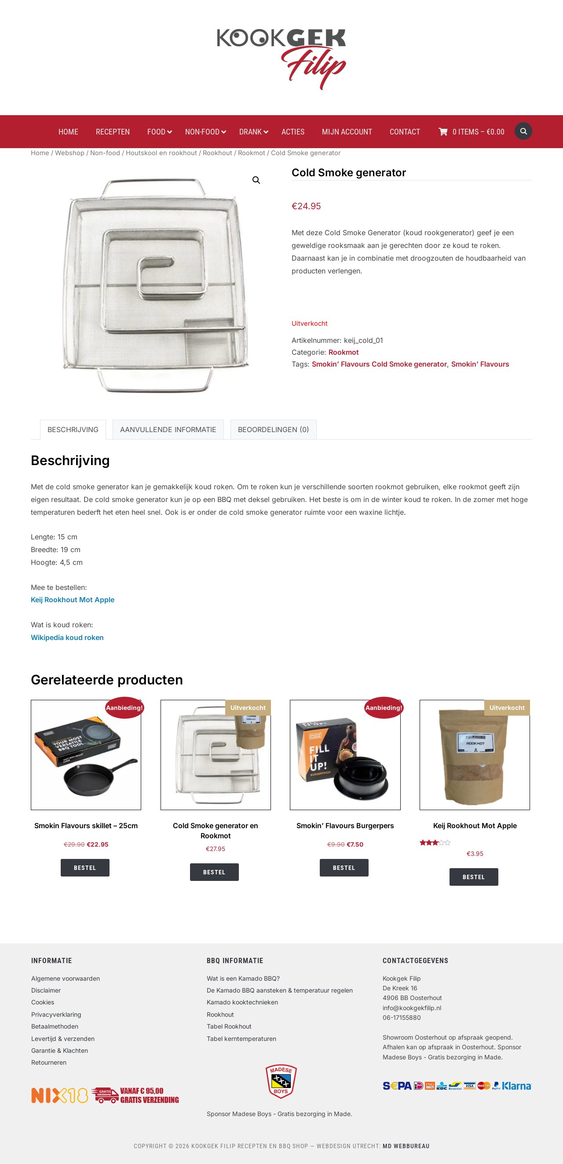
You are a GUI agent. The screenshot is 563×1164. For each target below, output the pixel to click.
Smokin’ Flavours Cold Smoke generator (379, 364)
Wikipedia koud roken (67, 637)
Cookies (42, 1002)
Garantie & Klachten (59, 1050)
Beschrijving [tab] (73, 429)
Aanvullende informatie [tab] (168, 429)
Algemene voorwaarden (65, 978)
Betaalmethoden (54, 1026)
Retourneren (48, 1062)
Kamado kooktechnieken (242, 1002)
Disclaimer (46, 990)
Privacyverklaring (56, 1014)
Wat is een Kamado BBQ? (243, 978)
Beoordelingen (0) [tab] (273, 429)
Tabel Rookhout (229, 1026)
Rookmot (251, 153)
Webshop (69, 153)
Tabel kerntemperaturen (241, 1038)
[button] (256, 180)
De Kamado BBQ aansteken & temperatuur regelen (280, 990)
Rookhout (217, 153)
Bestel (85, 867)
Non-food (105, 153)
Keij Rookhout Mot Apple (72, 599)
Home (40, 153)
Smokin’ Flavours (480, 364)
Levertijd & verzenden (63, 1038)
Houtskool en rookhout (161, 153)
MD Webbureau (406, 1145)
